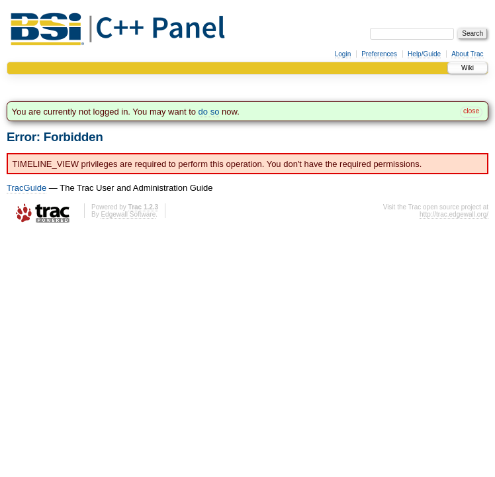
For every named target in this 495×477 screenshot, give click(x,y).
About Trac (467, 54)
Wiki (467, 68)
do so (209, 112)
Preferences (379, 54)
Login (343, 54)
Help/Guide (424, 54)
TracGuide (26, 188)
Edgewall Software (128, 214)
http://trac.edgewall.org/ (454, 214)
